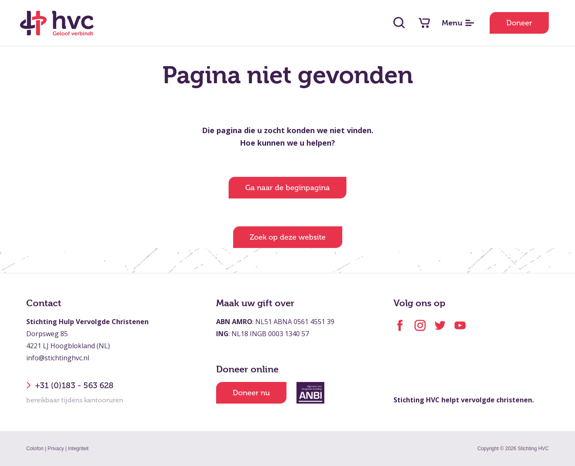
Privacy (55, 448)
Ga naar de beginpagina (287, 187)
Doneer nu (251, 392)
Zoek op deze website (288, 237)
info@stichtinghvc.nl (57, 357)
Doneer (519, 22)
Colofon (34, 448)
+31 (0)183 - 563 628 (70, 385)
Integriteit (78, 448)
